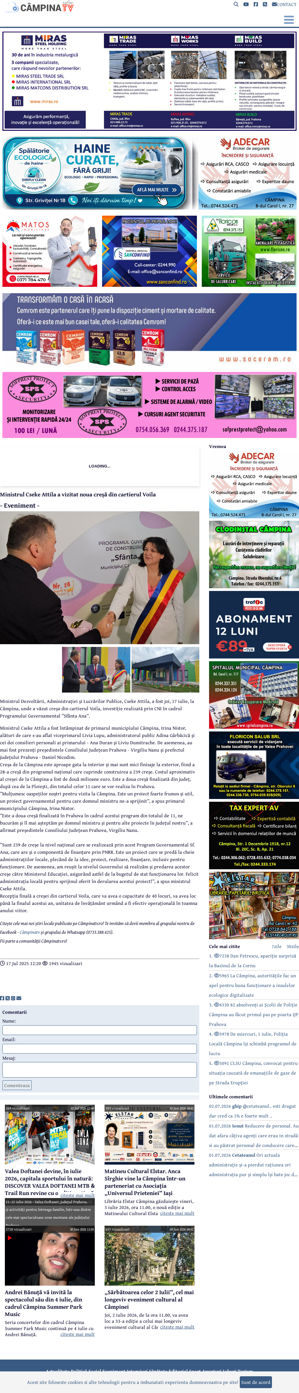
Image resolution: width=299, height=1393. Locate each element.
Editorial (178, 1371)
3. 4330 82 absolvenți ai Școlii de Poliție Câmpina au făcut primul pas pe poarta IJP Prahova (253, 1014)
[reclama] (149, 129)
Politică (79, 1371)
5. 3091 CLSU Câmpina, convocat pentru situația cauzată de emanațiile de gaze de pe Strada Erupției (253, 1072)
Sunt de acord (255, 1382)
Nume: (9, 1020)
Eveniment (113, 1371)
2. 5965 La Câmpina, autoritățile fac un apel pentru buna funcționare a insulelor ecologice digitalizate (252, 985)
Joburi (229, 1371)
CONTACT (284, 4)
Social (94, 1371)
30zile (293, 946)
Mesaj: (8, 1057)
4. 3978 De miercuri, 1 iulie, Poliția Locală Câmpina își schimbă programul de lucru (253, 1043)
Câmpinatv (30, 932)
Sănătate (158, 1371)
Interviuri (137, 1371)
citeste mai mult (77, 1195)
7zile (277, 946)
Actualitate (58, 1371)
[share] (2, 998)
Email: (8, 1039)
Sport (195, 1371)
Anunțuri (212, 1371)
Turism (245, 1371)
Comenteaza (17, 1085)
